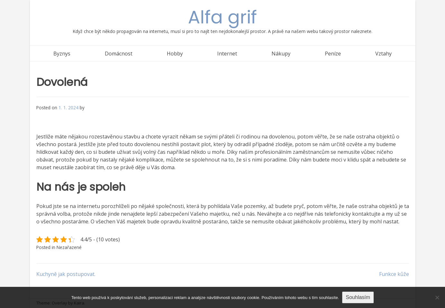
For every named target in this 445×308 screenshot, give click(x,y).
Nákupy (280, 53)
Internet (227, 53)
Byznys (61, 53)
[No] (437, 297)
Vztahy (383, 53)
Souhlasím (358, 297)
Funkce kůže (394, 274)
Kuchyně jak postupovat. (65, 274)
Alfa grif (222, 17)
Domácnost (118, 53)
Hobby (175, 53)
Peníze (333, 53)
